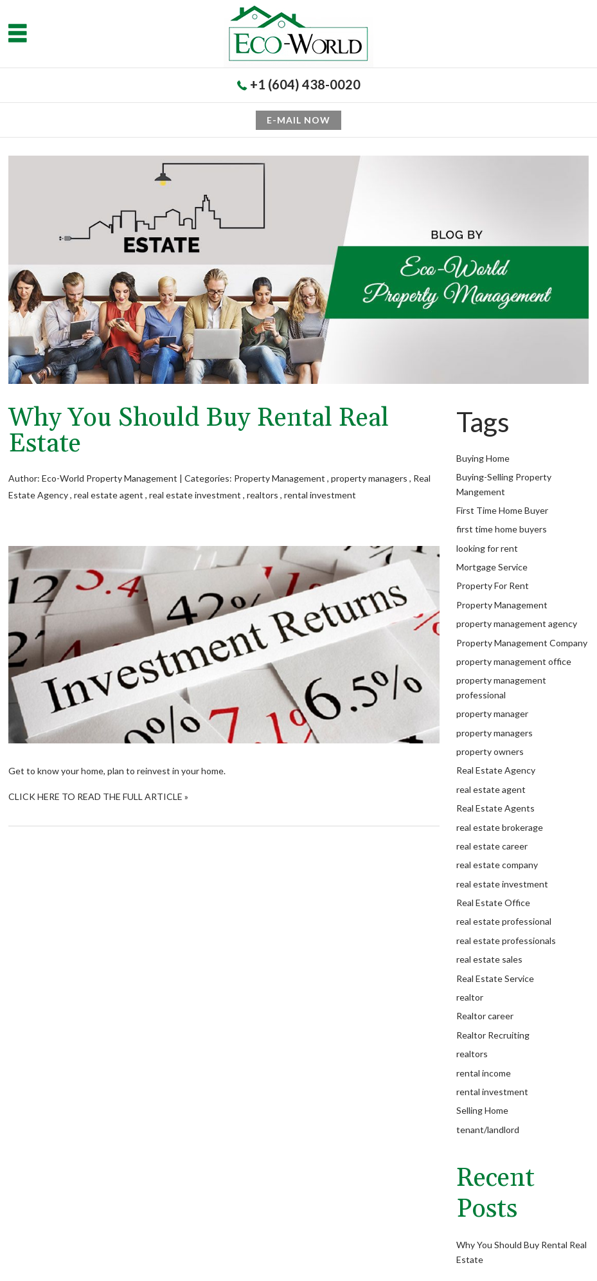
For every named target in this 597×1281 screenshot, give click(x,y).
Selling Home (482, 1110)
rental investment (320, 494)
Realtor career (484, 1015)
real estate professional (503, 921)
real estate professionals (506, 940)
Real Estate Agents (495, 808)
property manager (492, 713)
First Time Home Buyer (502, 510)
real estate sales (489, 959)
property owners (490, 751)
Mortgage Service (492, 566)
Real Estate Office (493, 902)
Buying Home (483, 458)
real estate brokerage (499, 827)
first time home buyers (501, 528)
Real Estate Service (495, 978)
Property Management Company (521, 642)
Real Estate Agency (495, 770)
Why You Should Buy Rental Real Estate (198, 431)
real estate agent (108, 494)
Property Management (279, 478)
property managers (369, 478)
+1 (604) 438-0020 (305, 84)
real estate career (492, 845)
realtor (469, 997)
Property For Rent (492, 585)
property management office (513, 661)
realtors (262, 494)
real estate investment (195, 494)
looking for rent (487, 548)
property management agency (516, 623)
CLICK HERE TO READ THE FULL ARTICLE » (98, 796)
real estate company (497, 864)
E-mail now (298, 119)
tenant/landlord (487, 1129)
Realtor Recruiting (493, 1035)
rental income (483, 1073)
